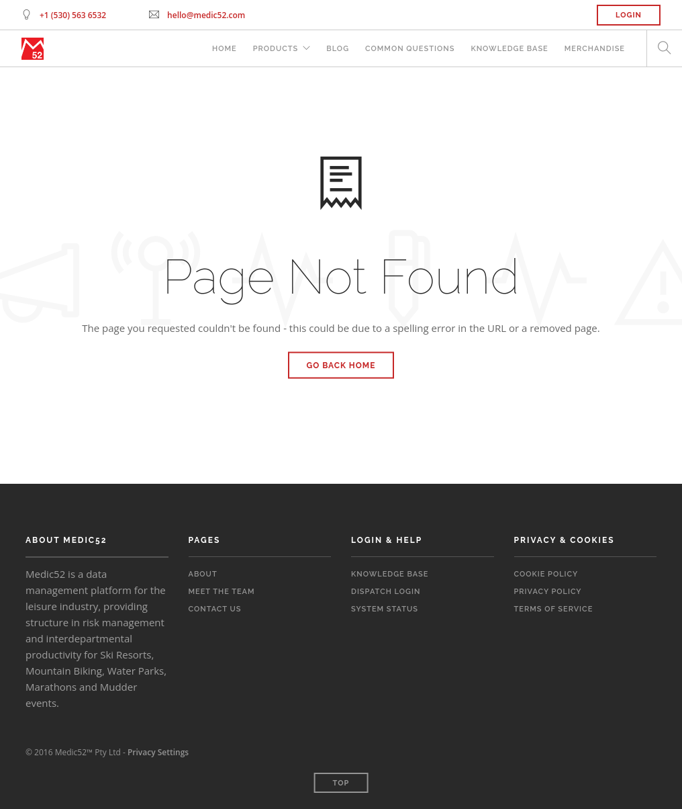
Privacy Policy (548, 591)
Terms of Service (553, 609)
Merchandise (595, 48)
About (203, 574)
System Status (384, 609)
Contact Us (215, 609)
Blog (337, 48)
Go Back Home (341, 365)
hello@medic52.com (206, 15)
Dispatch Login (385, 591)
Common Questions (409, 48)
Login (629, 15)
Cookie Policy (546, 574)
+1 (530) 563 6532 (73, 15)
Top (341, 783)
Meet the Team (222, 591)
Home (224, 48)
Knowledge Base (509, 48)
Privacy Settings (158, 752)
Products (276, 48)
